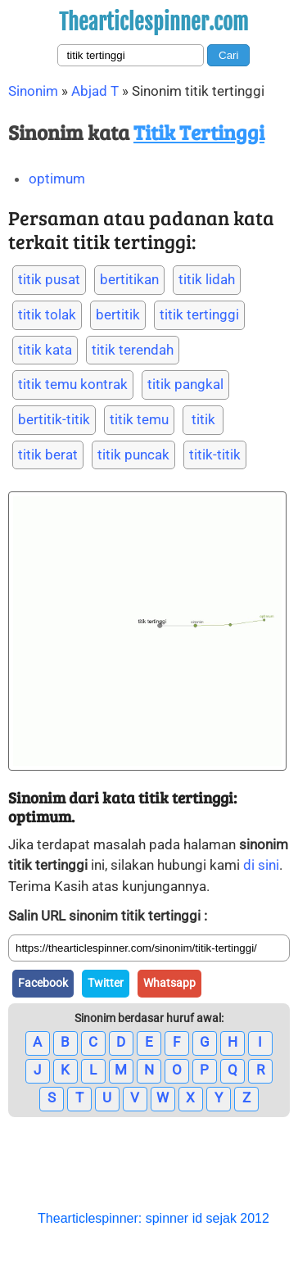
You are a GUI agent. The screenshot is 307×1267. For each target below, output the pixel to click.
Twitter (106, 982)
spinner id (174, 1218)
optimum (57, 178)
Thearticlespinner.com (153, 22)
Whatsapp (169, 982)
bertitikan (129, 279)
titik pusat (49, 279)
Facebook (43, 982)
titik (203, 419)
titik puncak (133, 454)
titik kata (45, 350)
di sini (261, 865)
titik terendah (133, 350)
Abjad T (95, 91)
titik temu (139, 419)
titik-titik (215, 454)
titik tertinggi (199, 314)
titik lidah (206, 279)
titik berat (48, 454)
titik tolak (47, 314)
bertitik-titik (54, 419)
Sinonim (33, 91)
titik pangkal (185, 384)
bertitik (118, 314)
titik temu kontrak (73, 384)
